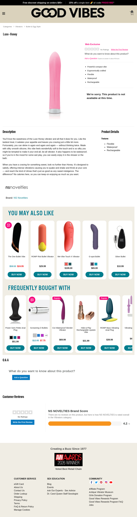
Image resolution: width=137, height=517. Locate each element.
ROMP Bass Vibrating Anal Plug (109, 329)
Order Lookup (20, 493)
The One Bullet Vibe (16, 256)
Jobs (91, 505)
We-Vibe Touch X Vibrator (69, 256)
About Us (18, 487)
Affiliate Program (97, 489)
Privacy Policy (20, 500)
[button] (66, 264)
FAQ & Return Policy (24, 506)
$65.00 (94, 268)
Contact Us (19, 490)
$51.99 (15, 341)
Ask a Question (91, 58)
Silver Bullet (120, 256)
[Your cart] (132, 13)
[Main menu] (3, 13)
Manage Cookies (22, 509)
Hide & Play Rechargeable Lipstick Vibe (86, 330)
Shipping (18, 497)
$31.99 (86, 340)
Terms (17, 503)
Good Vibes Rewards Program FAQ (106, 501)
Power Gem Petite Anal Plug (15, 329)
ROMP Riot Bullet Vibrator (42, 256)
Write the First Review (119, 50)
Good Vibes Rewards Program (103, 498)
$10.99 (120, 266)
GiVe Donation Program (100, 495)
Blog (49, 484)
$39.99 (109, 339)
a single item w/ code (91, 2)
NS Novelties (21, 197)
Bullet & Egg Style (33, 26)
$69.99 (62, 339)
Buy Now (17, 274)
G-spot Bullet (94, 256)
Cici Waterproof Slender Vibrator (62, 329)
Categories (7, 26)
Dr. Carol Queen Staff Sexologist (62, 493)
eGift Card (19, 484)
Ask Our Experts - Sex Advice (61, 490)
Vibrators (19, 26)
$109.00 (68, 268)
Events (50, 487)
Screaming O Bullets (39, 328)
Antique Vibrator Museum (101, 492)
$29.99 (42, 266)
